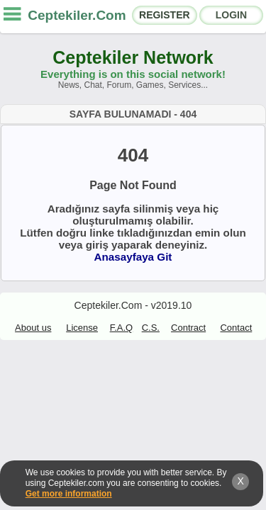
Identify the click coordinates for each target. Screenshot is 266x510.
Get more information (69, 494)
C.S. (151, 327)
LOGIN (231, 15)
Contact (236, 327)
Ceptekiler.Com (77, 15)
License (82, 327)
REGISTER (164, 15)
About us (33, 327)
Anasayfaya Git (133, 257)
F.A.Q (121, 327)
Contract (188, 327)
